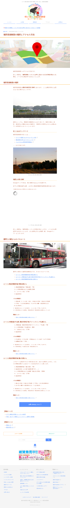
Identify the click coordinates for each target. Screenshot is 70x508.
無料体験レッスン (24, 483)
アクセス (6, 489)
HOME (35, 446)
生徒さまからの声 (24, 489)
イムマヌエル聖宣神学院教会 (24, 142)
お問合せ (60, 22)
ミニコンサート (40, 479)
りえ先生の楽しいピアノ (42, 485)
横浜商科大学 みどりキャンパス (24, 140)
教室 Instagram (56, 479)
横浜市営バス (10, 427)
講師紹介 (35, 22)
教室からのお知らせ (8, 487)
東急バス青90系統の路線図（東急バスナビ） (25, 353)
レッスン (9, 22)
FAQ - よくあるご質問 (8, 482)
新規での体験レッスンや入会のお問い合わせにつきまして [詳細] (22, 27)
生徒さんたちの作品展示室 (42, 474)
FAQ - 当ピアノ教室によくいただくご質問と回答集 (20, 416)
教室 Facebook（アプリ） (58, 484)
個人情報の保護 (36, 497)
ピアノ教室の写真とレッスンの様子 (16, 414)
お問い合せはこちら (35, 404)
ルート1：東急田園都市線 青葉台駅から (27, 274)
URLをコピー (52, 433)
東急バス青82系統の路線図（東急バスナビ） (25, 317)
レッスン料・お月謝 (8, 477)
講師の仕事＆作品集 (41, 477)
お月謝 (22, 22)
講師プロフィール (8, 484)
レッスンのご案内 (8, 474)
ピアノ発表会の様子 (41, 472)
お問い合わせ (7, 492)
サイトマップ (45, 497)
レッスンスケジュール (8, 479)
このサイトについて (26, 497)
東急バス (8, 425)
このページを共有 (18, 433)
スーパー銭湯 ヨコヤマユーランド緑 (26, 137)
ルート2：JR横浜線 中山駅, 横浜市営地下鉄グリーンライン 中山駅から (35, 277)
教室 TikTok (55, 482)
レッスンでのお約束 (24, 492)
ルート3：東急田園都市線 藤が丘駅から (27, 279)
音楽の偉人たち (40, 488)
